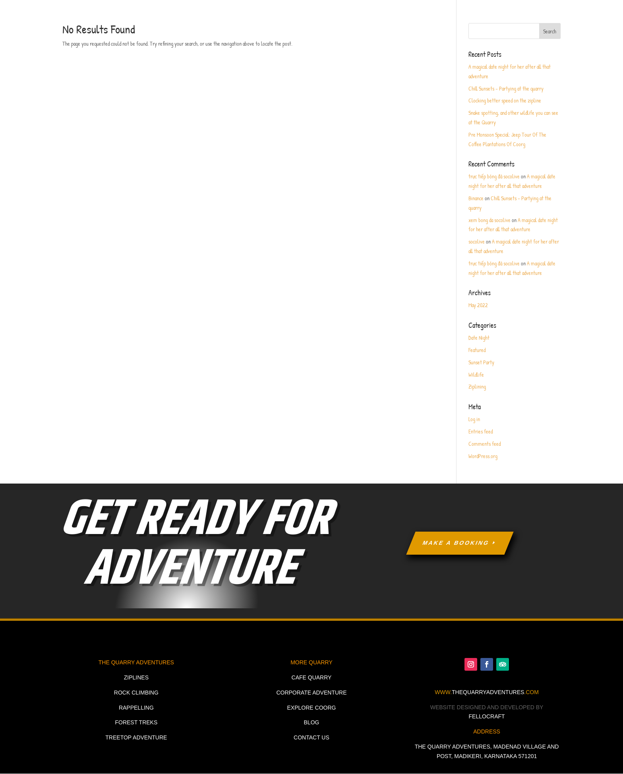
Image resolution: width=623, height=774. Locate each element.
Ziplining (477, 386)
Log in (474, 419)
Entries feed (480, 431)
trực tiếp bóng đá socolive (494, 176)
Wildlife (476, 374)
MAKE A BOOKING (456, 543)
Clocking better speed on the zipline (504, 100)
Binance (476, 198)
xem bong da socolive (489, 220)
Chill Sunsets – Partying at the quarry (506, 88)
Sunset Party (481, 362)
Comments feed (484, 443)
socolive (476, 241)
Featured (477, 350)
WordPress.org (482, 456)
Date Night (478, 337)
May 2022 (478, 305)
